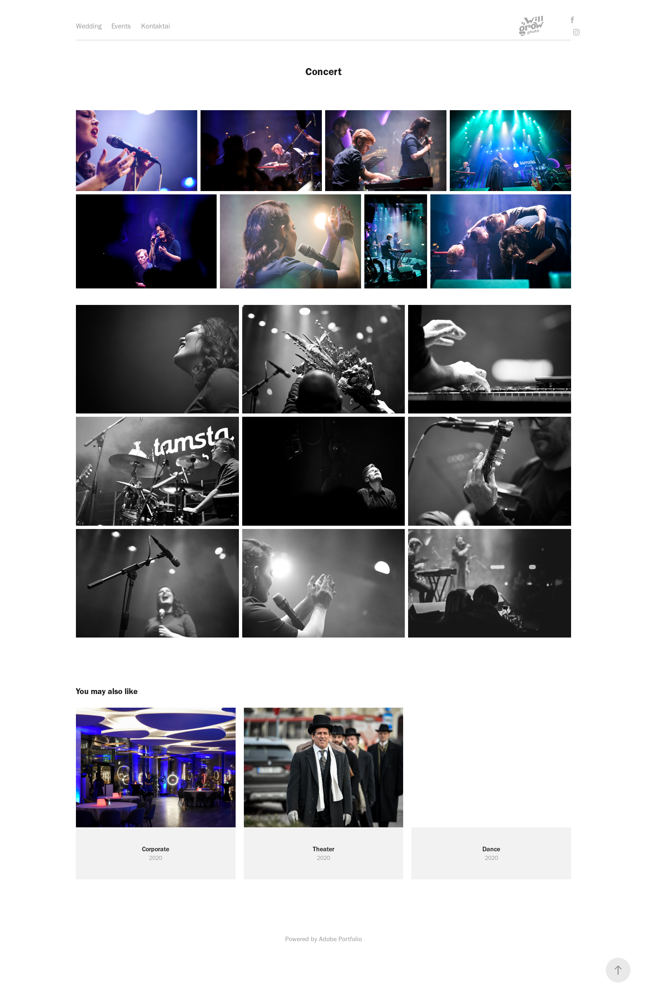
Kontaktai (155, 26)
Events (121, 26)
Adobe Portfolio (340, 939)
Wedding (89, 26)
